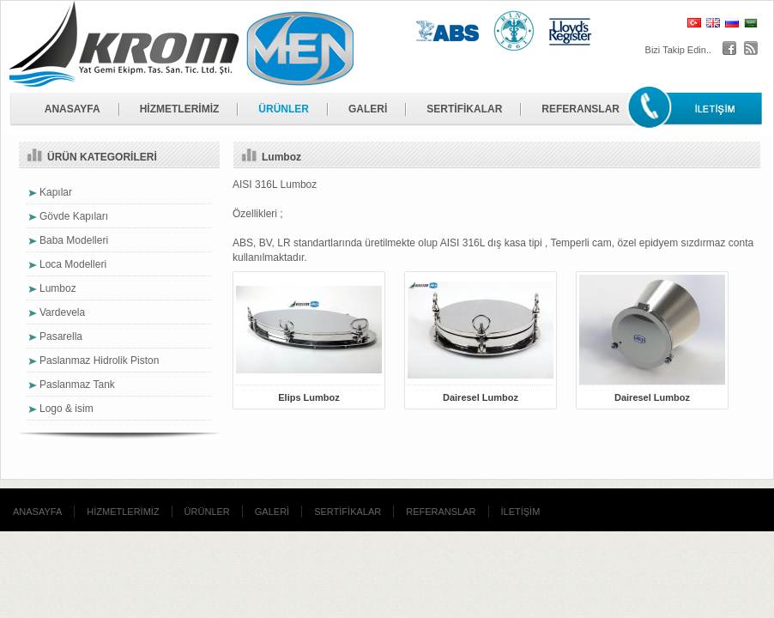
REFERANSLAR (580, 109)
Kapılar (55, 192)
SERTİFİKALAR (464, 109)
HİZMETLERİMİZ (180, 109)
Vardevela (62, 312)
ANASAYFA (72, 109)
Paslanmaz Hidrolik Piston (99, 360)
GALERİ (367, 109)
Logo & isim (66, 409)
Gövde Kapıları (73, 216)
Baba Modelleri (73, 240)
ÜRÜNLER (283, 109)
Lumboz (57, 288)
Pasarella (60, 336)
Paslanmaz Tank (77, 385)
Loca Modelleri (72, 264)
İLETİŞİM (521, 511)
